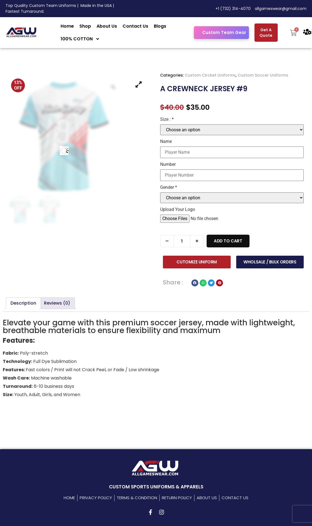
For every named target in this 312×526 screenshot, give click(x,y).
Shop (85, 26)
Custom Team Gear (227, 33)
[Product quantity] (182, 241)
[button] (194, 282)
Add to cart (228, 241)
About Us (107, 26)
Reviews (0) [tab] (57, 303)
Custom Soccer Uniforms (263, 75)
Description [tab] (23, 303)
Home (67, 26)
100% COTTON (80, 39)
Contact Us (135, 26)
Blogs (160, 26)
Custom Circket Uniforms (210, 75)
